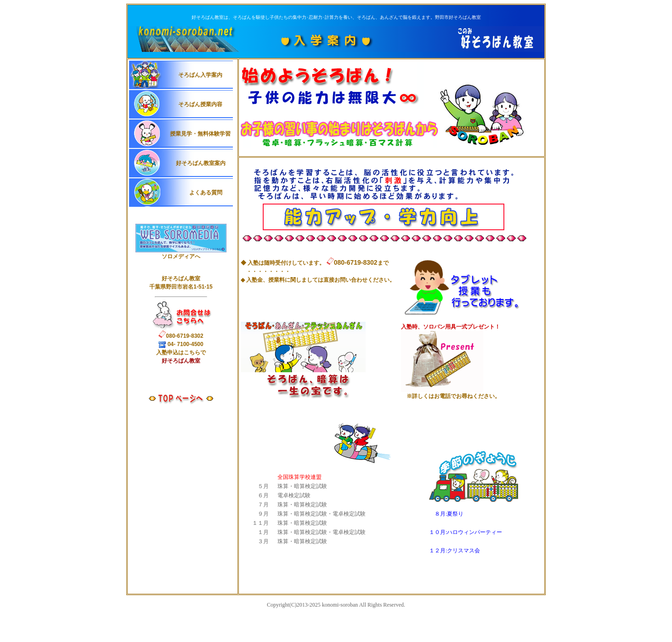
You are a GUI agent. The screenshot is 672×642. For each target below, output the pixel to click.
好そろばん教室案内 (201, 163)
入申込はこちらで (181, 352)
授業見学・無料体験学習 (200, 134)
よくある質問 (204, 192)
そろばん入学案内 (200, 75)
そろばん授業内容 (200, 104)
